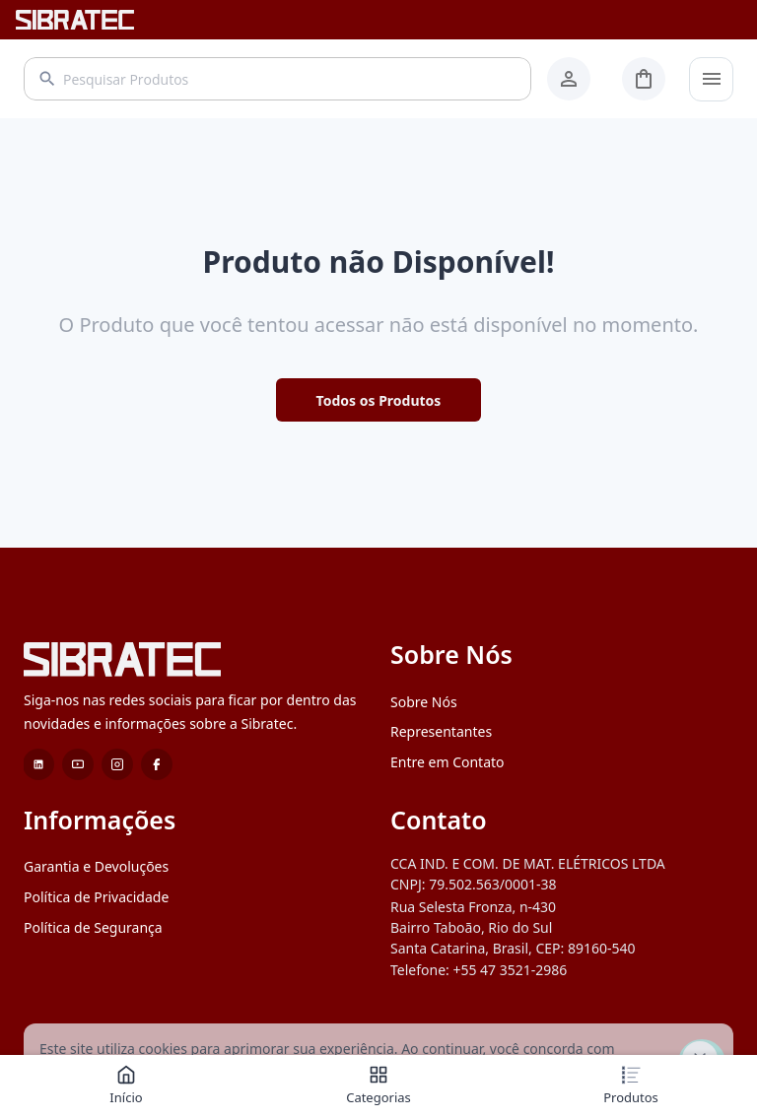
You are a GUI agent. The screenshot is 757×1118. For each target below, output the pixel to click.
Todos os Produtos (379, 400)
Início (125, 1085)
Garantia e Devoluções (96, 866)
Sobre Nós (423, 701)
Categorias (378, 1085)
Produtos (630, 1085)
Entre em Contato (447, 762)
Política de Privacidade (96, 897)
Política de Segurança (93, 927)
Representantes (441, 731)
